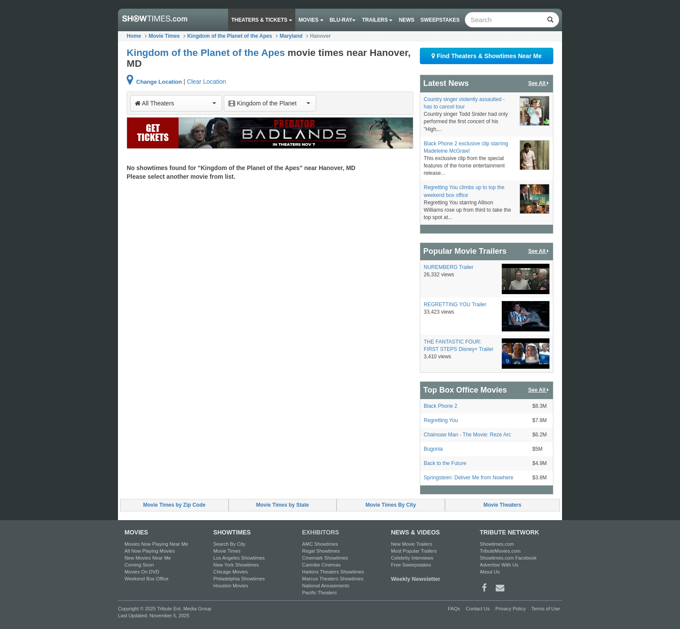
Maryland (291, 36)
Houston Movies (230, 585)
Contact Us (478, 608)
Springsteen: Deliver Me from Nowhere (468, 478)
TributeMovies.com (500, 551)
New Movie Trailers (411, 544)
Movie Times (164, 36)
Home (134, 36)
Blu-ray (343, 20)
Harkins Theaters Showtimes (333, 571)
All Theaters (175, 103)
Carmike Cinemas (321, 564)
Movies (311, 20)
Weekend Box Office (146, 578)
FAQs (454, 608)
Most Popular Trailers (414, 551)
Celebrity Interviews (412, 557)
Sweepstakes (440, 20)
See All (539, 83)
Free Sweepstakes (411, 564)
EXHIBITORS (320, 532)
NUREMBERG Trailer (449, 267)
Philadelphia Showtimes (239, 578)
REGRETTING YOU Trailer (455, 304)
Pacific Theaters (319, 592)
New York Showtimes (236, 564)
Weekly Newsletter (415, 579)
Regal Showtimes (321, 551)
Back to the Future (445, 463)
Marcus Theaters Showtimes (333, 578)
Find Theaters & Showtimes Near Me (487, 55)
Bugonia (433, 449)
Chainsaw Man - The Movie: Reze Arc (467, 435)
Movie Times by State (282, 505)
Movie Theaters (502, 505)
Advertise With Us (499, 564)
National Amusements (326, 585)
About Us (490, 571)
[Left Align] (550, 20)
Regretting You (441, 420)
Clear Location (206, 81)
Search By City (229, 544)
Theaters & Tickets (261, 20)
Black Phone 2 (440, 406)
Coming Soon (139, 564)
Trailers (377, 20)
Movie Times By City (391, 505)
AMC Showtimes (320, 544)
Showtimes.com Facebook (508, 557)
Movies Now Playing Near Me (156, 544)
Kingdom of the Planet (269, 103)
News (407, 20)
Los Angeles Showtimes (239, 557)
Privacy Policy (510, 608)
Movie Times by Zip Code (174, 505)
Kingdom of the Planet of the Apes (229, 36)
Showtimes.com (497, 544)
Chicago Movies (230, 571)
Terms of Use (545, 608)
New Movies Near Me (147, 557)
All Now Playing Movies (149, 551)
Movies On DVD (141, 571)
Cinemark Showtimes (325, 557)
